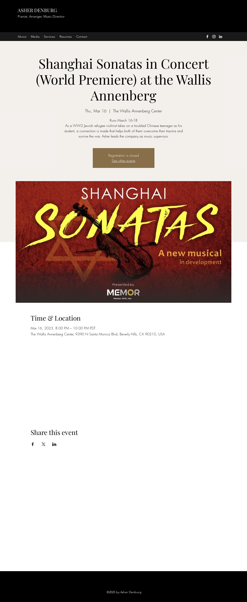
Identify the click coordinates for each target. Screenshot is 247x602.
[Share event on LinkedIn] (54, 444)
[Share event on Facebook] (33, 444)
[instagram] (214, 36)
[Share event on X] (43, 444)
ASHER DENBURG (37, 10)
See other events (123, 160)
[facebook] (207, 36)
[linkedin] (220, 36)
